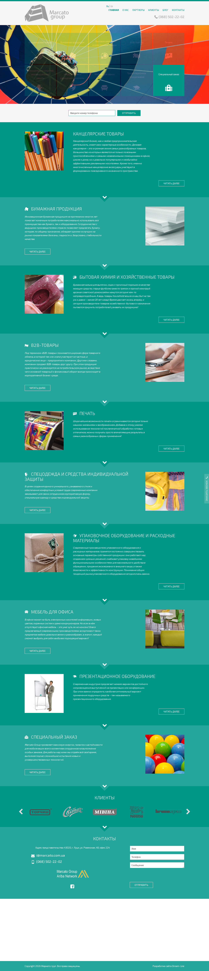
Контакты (178, 10)
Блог (165, 10)
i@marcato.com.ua (48, 855)
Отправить (129, 113)
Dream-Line (178, 966)
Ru (107, 6)
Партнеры (138, 10)
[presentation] (153, 874)
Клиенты (153, 10)
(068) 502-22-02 (169, 17)
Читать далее (171, 183)
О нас (125, 10)
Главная (114, 10)
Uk (111, 6)
